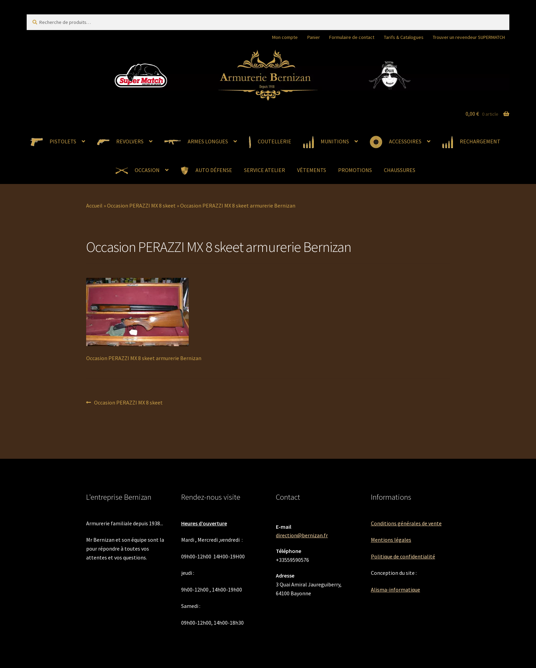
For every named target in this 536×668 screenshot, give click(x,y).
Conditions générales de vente (406, 523)
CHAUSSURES (399, 170)
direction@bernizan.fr (302, 535)
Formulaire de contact (351, 37)
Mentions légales (391, 539)
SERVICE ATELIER (264, 170)
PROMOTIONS (355, 170)
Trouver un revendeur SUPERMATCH (469, 37)
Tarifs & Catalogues (404, 37)
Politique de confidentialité (403, 556)
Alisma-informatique (395, 589)
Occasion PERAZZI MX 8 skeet (141, 205)
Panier (313, 37)
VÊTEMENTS (311, 170)
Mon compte (285, 37)
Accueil (94, 205)
